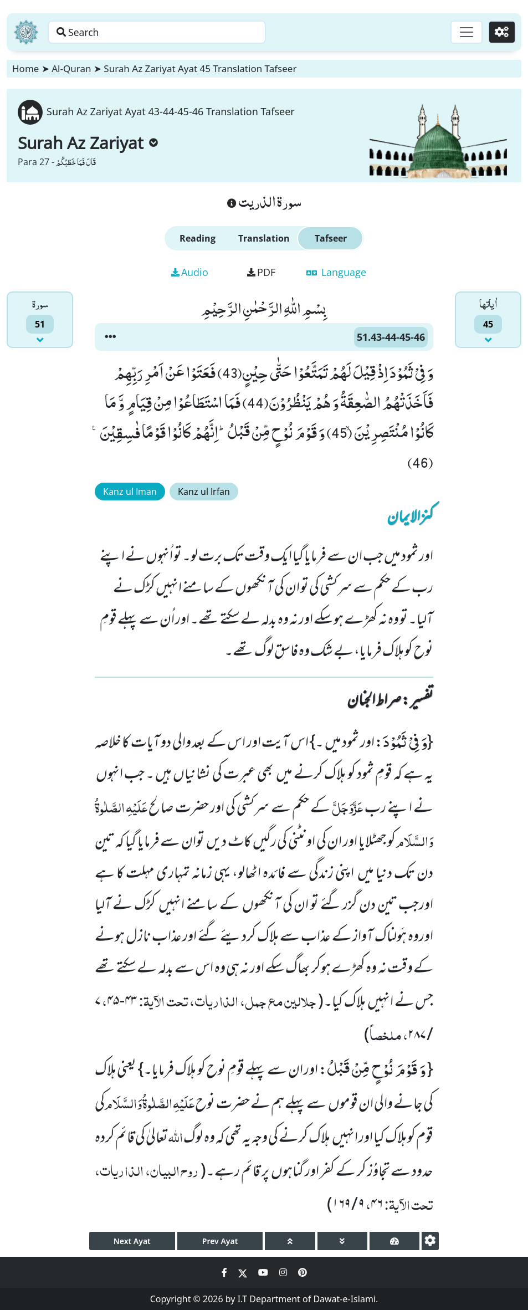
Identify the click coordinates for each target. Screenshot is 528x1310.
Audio (189, 272)
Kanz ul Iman (130, 491)
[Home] (26, 32)
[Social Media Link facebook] (225, 1272)
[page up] (290, 1241)
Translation (264, 238)
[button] (110, 337)
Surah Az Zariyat (88, 142)
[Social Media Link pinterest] (302, 1272)
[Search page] (173, 32)
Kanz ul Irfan (204, 491)
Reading (198, 238)
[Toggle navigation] (465, 32)
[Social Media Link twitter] (243, 1272)
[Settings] (501, 32)
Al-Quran (71, 68)
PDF (261, 272)
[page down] (342, 1241)
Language (336, 272)
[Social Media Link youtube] (264, 1272)
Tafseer (331, 238)
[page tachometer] (394, 1241)
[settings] (430, 1241)
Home (25, 68)
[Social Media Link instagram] (284, 1272)
